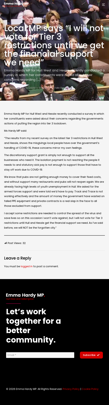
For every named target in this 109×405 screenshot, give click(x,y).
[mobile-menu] (102, 4)
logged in (27, 266)
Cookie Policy (90, 389)
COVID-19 (45, 88)
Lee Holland (11, 88)
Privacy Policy (71, 389)
